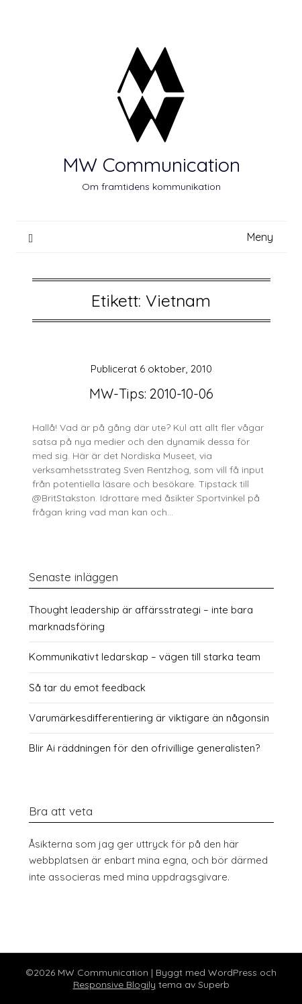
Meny (260, 237)
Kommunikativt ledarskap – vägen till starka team (144, 656)
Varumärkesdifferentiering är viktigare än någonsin (149, 717)
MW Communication (151, 164)
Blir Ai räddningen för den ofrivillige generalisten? (144, 748)
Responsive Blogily (114, 984)
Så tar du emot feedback (87, 687)
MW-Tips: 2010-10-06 (151, 393)
